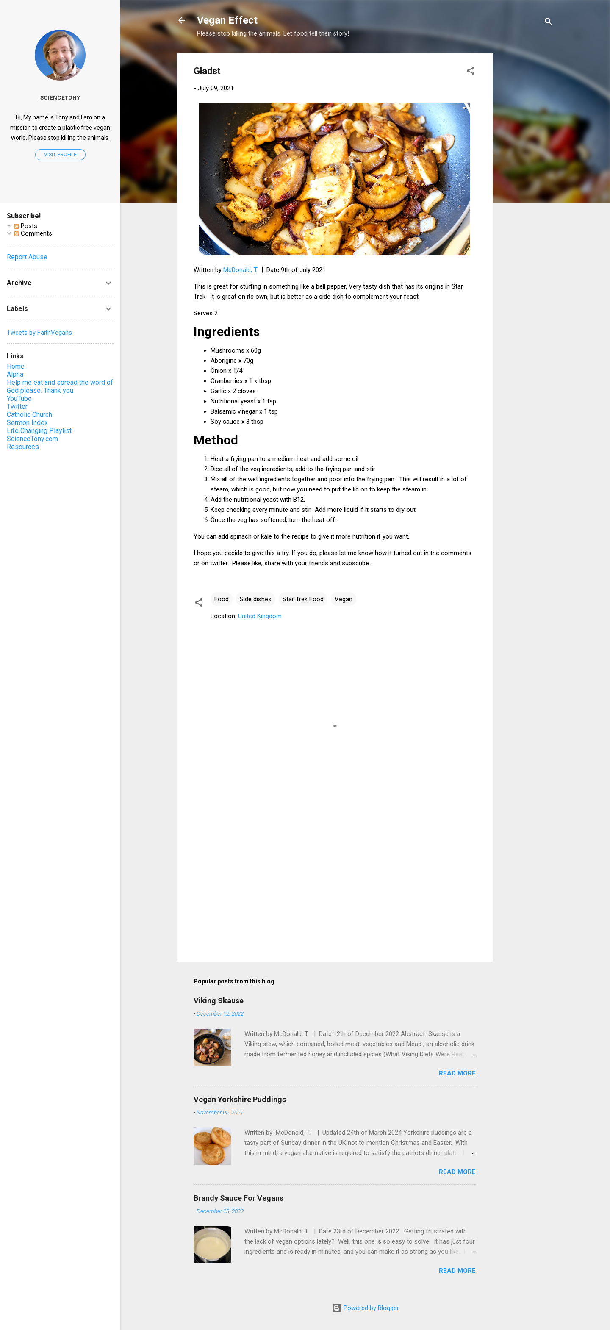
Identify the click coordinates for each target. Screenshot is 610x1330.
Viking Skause (219, 1000)
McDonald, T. (240, 270)
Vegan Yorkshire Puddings (240, 1099)
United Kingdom (260, 616)
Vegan (343, 599)
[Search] (548, 23)
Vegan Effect (227, 20)
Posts (25, 226)
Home (16, 366)
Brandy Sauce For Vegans (238, 1198)
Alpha (15, 374)
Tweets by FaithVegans (39, 332)
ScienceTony (60, 97)
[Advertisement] (526, 180)
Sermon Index (27, 423)
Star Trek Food (303, 599)
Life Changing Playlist (39, 431)
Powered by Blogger (365, 1308)
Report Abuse (27, 257)
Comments (33, 233)
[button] (471, 72)
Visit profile (60, 155)
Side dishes (256, 599)
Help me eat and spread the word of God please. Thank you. (60, 386)
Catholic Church (29, 415)
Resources (23, 447)
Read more (457, 1073)
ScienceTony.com (32, 439)
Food (221, 599)
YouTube (19, 398)
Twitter (17, 407)
